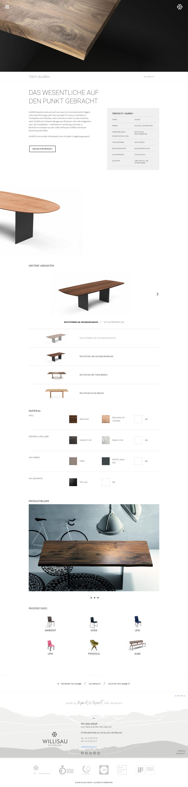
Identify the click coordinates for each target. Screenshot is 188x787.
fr (181, 696)
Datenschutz (180, 754)
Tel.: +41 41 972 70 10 (89, 738)
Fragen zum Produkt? (42, 149)
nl (184, 696)
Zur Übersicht (95, 684)
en (178, 696)
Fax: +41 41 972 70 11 (89, 741)
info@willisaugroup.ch (89, 747)
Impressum (181, 751)
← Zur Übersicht (148, 77)
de (175, 696)
